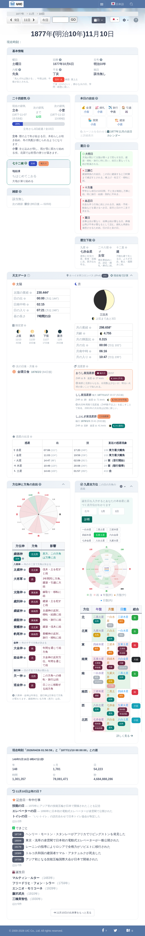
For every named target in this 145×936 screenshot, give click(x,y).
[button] (131, 4)
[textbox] (114, 19)
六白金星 (113, 535)
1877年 (20, 13)
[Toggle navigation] (101, 4)
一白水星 (86, 529)
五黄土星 (100, 535)
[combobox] (115, 19)
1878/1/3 (85, 421)
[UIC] (16, 4)
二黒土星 (100, 529)
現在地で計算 (119, 275)
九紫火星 (113, 540)
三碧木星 (113, 529)
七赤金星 (86, 540)
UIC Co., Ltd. (32, 930)
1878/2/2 (36, 371)
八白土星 (100, 540)
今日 (45, 20)
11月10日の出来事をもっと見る (72, 912)
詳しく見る (124, 735)
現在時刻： (14, 42)
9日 (14, 20)
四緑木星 (86, 535)
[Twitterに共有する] (115, 930)
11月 (31, 13)
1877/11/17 (103, 395)
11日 (29, 20)
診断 (87, 519)
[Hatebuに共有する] (128, 930)
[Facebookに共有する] (103, 930)
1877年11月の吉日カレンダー (119, 133)
